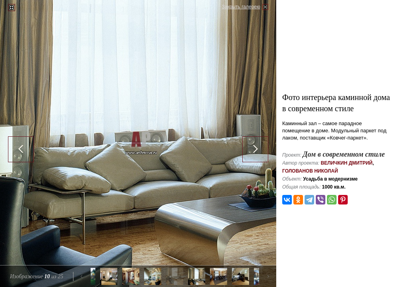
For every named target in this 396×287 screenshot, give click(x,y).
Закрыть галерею (241, 7)
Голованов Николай (310, 171)
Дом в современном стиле (344, 154)
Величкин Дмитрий (346, 163)
